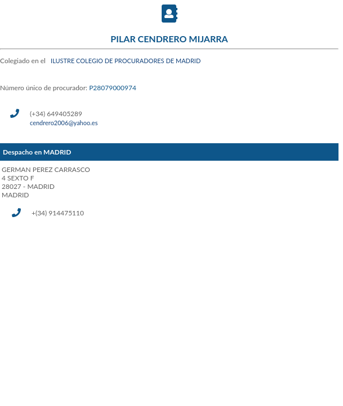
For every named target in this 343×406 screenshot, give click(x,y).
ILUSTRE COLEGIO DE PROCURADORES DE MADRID (126, 60)
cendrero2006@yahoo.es (63, 122)
